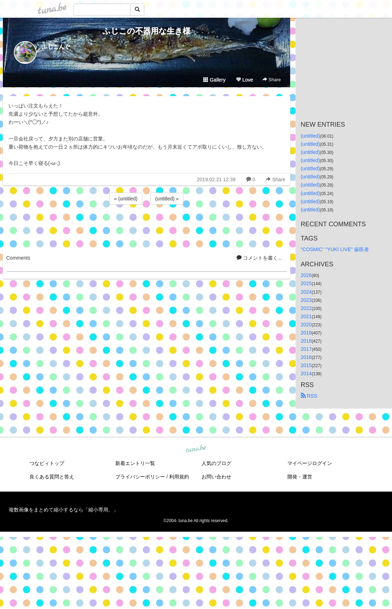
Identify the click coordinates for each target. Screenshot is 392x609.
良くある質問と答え (51, 477)
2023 (306, 300)
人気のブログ (216, 463)
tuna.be (196, 448)
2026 (306, 275)
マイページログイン (309, 463)
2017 (306, 349)
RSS (309, 396)
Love (244, 80)
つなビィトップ (46, 463)
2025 (306, 283)
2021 (306, 316)
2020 (306, 324)
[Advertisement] (146, 225)
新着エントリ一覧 (135, 463)
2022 (306, 308)
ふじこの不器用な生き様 (147, 31)
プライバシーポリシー (140, 477)
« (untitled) (125, 198)
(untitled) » (166, 198)
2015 (306, 365)
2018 (306, 341)
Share (272, 79)
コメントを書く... (259, 258)
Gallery (214, 80)
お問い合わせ (216, 477)
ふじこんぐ (56, 47)
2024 (306, 292)
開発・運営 (299, 477)
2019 (306, 333)
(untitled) (310, 136)
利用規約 (179, 477)
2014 (306, 373)
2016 (306, 357)
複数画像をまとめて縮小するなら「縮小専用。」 (63, 510)
